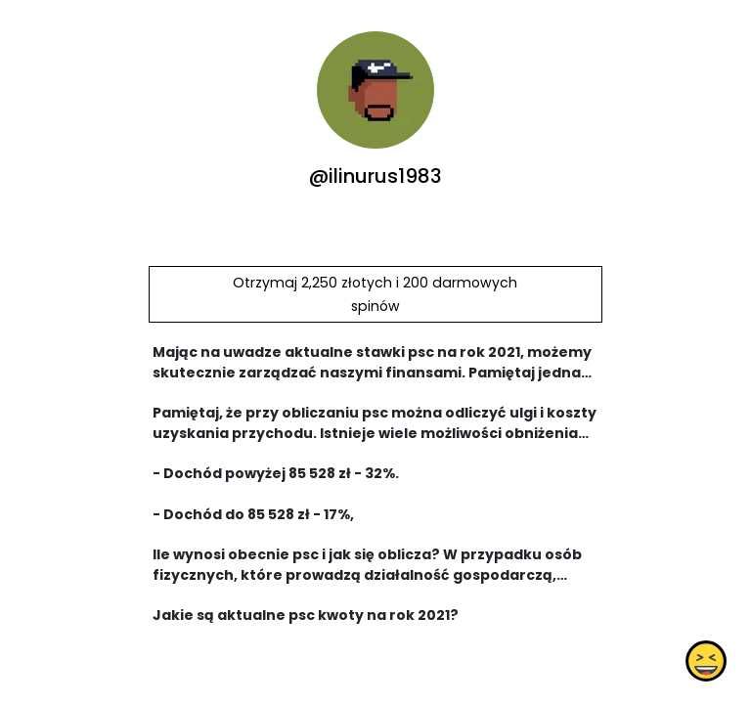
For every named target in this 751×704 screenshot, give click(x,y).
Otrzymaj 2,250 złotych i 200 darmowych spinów (375, 294)
